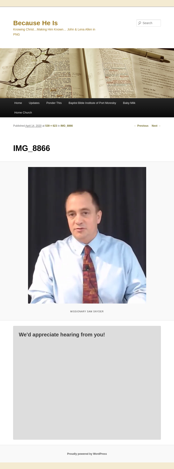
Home (18, 103)
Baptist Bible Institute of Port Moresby (92, 103)
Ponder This (54, 103)
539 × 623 (51, 125)
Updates (34, 103)
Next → (156, 125)
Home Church (23, 112)
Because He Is (35, 23)
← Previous (141, 125)
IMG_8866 (66, 125)
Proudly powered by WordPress (87, 453)
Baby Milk (129, 103)
